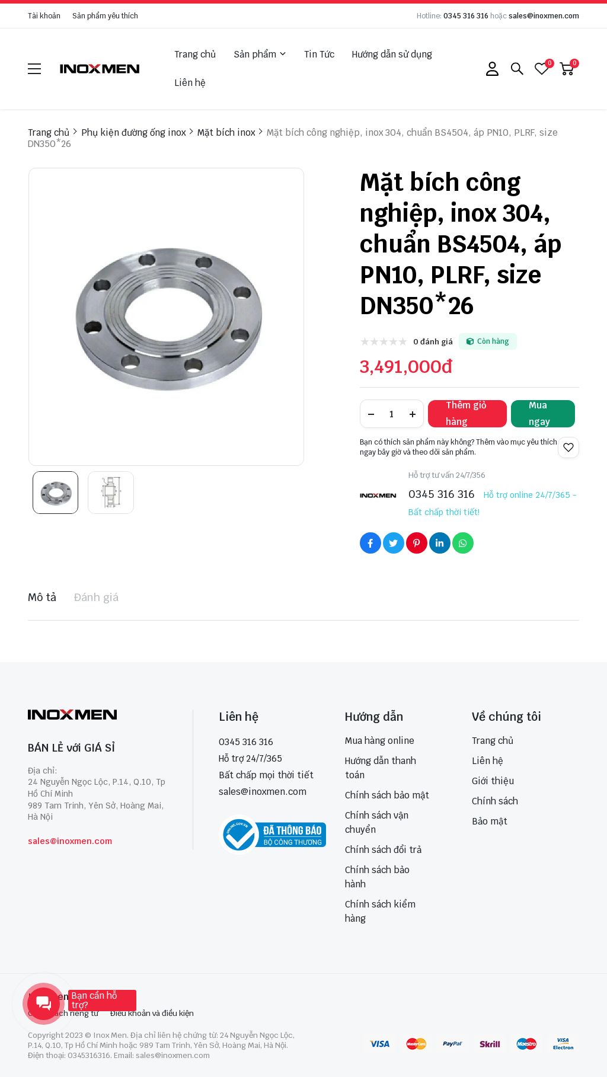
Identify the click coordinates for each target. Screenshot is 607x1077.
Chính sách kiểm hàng (380, 911)
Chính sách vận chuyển (376, 822)
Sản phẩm (260, 54)
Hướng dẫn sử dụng (392, 54)
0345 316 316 (465, 16)
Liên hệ (190, 82)
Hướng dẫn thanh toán (380, 768)
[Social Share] (370, 543)
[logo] (100, 68)
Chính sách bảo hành (377, 877)
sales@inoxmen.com (544, 16)
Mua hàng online (379, 740)
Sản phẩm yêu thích (105, 16)
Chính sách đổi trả (383, 849)
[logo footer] (97, 716)
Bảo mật (489, 821)
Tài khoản (44, 16)
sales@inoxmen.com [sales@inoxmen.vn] (262, 791)
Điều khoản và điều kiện (152, 1013)
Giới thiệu (493, 781)
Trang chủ (195, 54)
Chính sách (495, 801)
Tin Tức (319, 54)
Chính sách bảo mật (387, 795)
